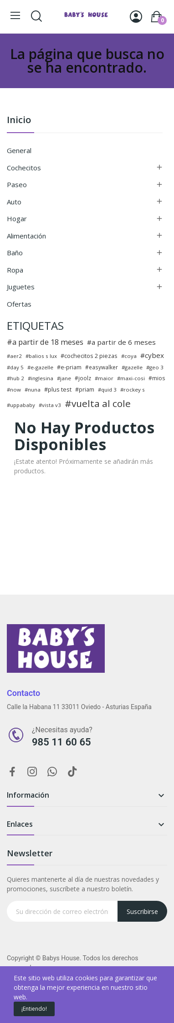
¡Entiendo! (34, 1009)
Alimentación (26, 235)
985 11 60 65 (61, 742)
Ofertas (19, 303)
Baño (15, 252)
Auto (14, 201)
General (19, 150)
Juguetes (21, 286)
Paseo (17, 184)
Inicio (19, 120)
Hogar (17, 218)
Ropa (15, 269)
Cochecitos (24, 167)
